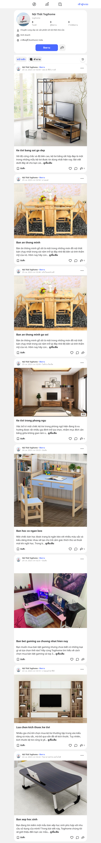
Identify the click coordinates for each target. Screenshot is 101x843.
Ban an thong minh (28, 242)
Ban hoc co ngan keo (29, 530)
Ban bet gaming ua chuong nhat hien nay (42, 641)
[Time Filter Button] (84, 59)
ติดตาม (46, 47)
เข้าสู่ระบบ (83, 4)
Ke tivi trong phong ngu (31, 420)
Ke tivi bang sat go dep (30, 150)
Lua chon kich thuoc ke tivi (33, 727)
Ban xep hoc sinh (26, 819)
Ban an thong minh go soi (32, 334)
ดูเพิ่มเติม (47, 162)
